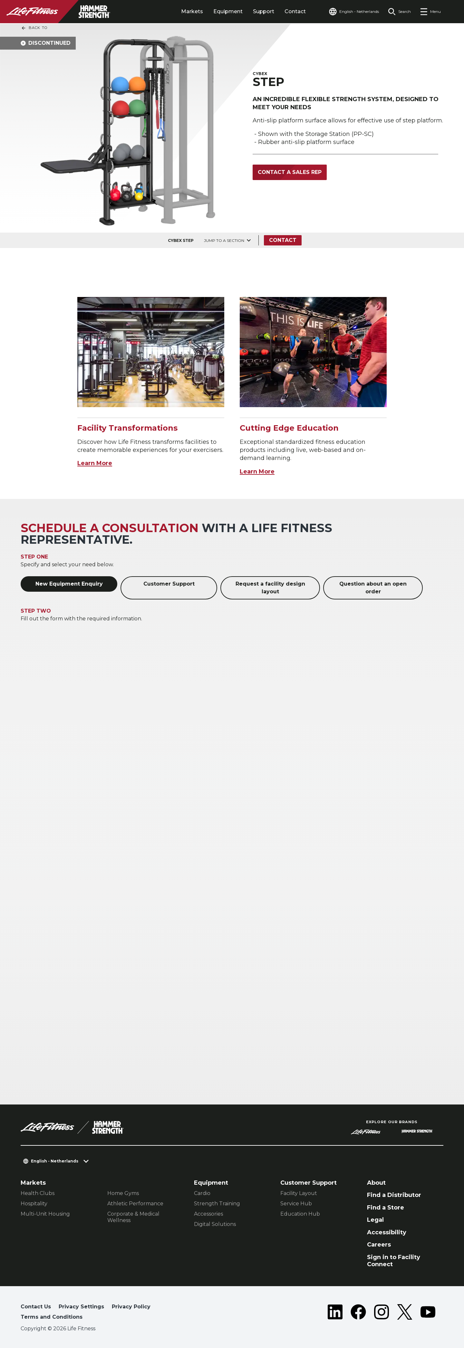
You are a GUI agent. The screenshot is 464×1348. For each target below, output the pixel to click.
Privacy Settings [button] (81, 1307)
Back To (34, 28)
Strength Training (217, 1203)
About (376, 1182)
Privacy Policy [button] (131, 1307)
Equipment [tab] (228, 11)
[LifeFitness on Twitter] (404, 1313)
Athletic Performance (135, 1203)
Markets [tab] (192, 11)
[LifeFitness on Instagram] (381, 1313)
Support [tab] (263, 11)
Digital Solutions (215, 1224)
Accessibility (386, 1232)
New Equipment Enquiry (69, 584)
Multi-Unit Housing (45, 1214)
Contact (295, 11)
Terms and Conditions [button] (51, 1317)
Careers (379, 1244)
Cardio (202, 1193)
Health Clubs (37, 1193)
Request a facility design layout (270, 588)
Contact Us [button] (36, 1307)
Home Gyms (123, 1193)
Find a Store (385, 1207)
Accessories (208, 1214)
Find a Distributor (394, 1195)
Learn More (94, 463)
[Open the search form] (399, 11)
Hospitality (34, 1203)
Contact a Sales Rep (290, 172)
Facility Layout (298, 1193)
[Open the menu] (430, 11)
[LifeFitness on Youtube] (428, 1313)
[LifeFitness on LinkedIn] (335, 1313)
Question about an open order (373, 588)
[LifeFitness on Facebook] (358, 1313)
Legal (375, 1219)
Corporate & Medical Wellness (133, 1217)
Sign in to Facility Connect (393, 1261)
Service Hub (296, 1203)
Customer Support (169, 584)
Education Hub (300, 1214)
